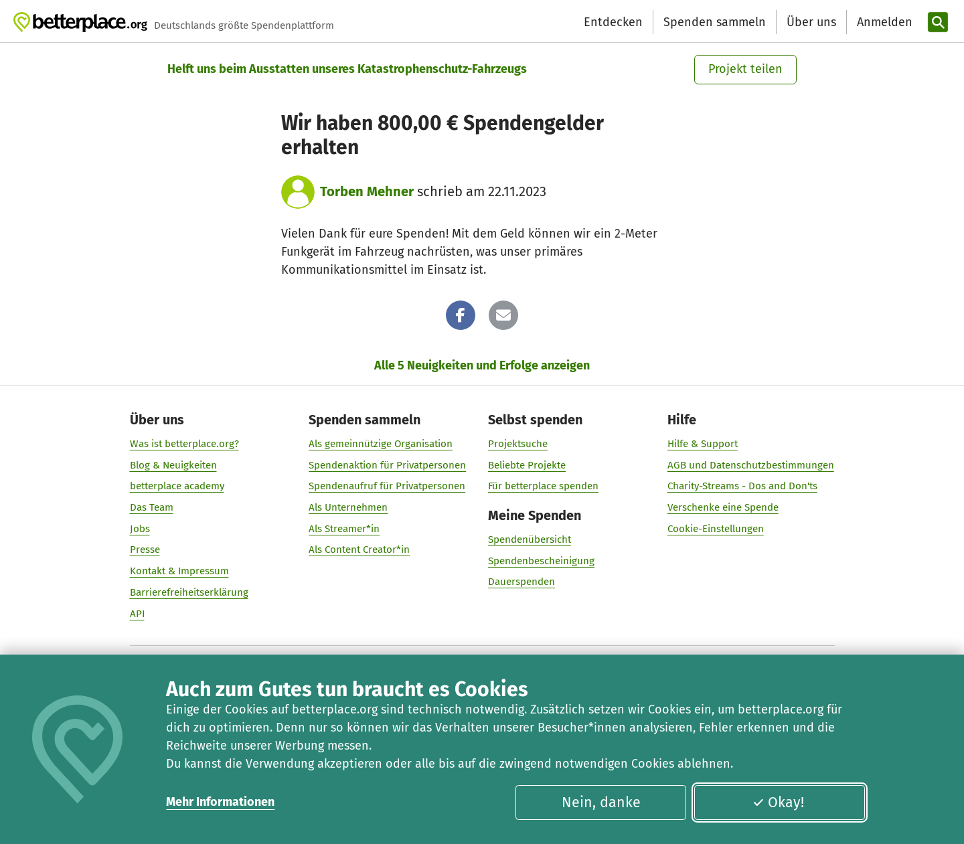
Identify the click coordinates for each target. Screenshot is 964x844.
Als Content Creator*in (359, 549)
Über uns (811, 22)
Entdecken (613, 22)
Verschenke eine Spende (723, 507)
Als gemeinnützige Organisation (381, 443)
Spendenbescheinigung (541, 560)
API (137, 613)
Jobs (140, 528)
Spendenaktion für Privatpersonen (387, 464)
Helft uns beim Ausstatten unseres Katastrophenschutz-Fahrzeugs (347, 69)
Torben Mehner (367, 191)
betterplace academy (177, 486)
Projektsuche (518, 443)
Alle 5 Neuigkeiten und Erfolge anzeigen (482, 365)
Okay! (778, 802)
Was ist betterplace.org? (184, 443)
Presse (145, 549)
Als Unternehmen (348, 507)
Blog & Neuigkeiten (173, 464)
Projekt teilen (745, 69)
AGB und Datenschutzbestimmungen (750, 464)
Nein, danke (601, 802)
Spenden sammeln (714, 22)
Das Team (151, 507)
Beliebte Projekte (527, 464)
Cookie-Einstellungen (715, 528)
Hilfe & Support (702, 443)
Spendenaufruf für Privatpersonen (387, 486)
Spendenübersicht (529, 539)
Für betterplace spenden (543, 486)
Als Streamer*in (344, 528)
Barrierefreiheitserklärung (189, 592)
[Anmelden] (883, 22)
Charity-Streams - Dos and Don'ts (742, 486)
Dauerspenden (521, 582)
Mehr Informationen (220, 801)
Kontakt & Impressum (179, 571)
